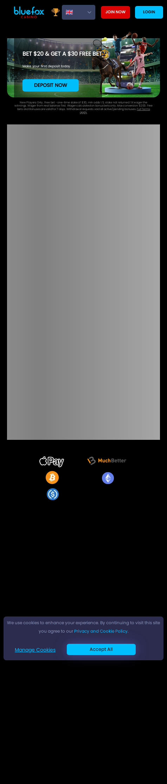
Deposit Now (50, 85)
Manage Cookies (35, 649)
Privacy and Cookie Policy (101, 631)
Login (149, 12)
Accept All (101, 649)
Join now (115, 12)
